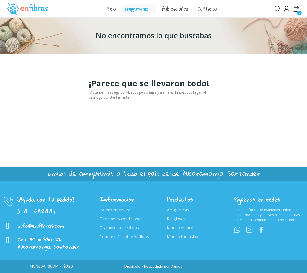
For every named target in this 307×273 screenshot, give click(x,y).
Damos (177, 266)
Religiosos (176, 219)
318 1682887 (36, 211)
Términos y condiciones (121, 219)
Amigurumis (178, 210)
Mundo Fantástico (183, 236)
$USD (67, 266)
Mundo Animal (180, 227)
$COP (52, 266)
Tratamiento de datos (119, 227)
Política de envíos (115, 210)
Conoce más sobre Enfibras (124, 236)
